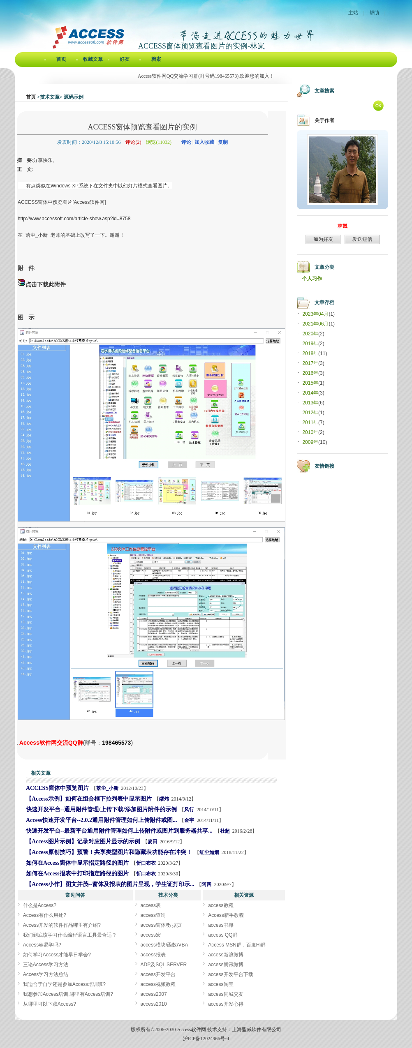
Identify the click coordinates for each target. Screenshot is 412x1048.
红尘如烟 (209, 852)
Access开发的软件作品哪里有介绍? (62, 925)
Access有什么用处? (44, 915)
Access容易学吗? (42, 945)
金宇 (189, 820)
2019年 (310, 343)
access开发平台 (158, 974)
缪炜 (164, 799)
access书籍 (220, 925)
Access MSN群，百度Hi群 (237, 945)
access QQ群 (222, 935)
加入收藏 (204, 142)
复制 (223, 142)
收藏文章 (93, 59)
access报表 (153, 955)
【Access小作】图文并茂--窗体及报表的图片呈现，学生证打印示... (110, 884)
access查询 (153, 915)
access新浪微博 (225, 955)
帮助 (374, 13)
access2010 (154, 1004)
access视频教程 (158, 984)
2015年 (310, 383)
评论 (186, 142)
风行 (189, 810)
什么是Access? (39, 905)
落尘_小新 (107, 788)
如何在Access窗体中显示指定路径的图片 (77, 863)
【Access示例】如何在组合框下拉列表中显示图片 (89, 799)
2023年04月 (315, 314)
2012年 (310, 413)
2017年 (310, 363)
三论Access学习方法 (46, 964)
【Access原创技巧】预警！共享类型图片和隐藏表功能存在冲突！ (109, 852)
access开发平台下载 (230, 974)
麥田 (152, 842)
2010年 (310, 432)
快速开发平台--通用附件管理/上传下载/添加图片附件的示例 (101, 809)
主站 (353, 13)
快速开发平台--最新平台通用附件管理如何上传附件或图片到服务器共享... (119, 831)
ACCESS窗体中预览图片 (57, 788)
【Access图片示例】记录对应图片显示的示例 (83, 841)
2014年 (310, 393)
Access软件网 (191, 1029)
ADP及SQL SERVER (164, 964)
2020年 (310, 334)
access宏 (151, 935)
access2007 (154, 994)
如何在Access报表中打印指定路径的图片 (77, 873)
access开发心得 (225, 1004)
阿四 (206, 884)
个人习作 (312, 279)
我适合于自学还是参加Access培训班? (64, 984)
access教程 (220, 905)
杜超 (225, 831)
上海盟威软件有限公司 (256, 1029)
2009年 (310, 442)
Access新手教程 (226, 915)
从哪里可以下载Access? (49, 1004)
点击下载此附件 (45, 284)
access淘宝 (220, 984)
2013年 (310, 403)
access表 (151, 905)
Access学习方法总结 (46, 974)
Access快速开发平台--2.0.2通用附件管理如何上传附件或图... (101, 820)
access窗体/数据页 (161, 925)
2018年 (310, 353)
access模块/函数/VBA (164, 945)
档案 (156, 59)
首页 (61, 59)
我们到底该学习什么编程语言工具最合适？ (70, 935)
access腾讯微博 (225, 964)
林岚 (342, 226)
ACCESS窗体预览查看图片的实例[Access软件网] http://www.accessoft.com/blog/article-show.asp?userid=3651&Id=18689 (17, 744)
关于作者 (324, 120)
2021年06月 (315, 324)
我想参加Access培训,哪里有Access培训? (68, 994)
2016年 (310, 373)
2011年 (310, 422)
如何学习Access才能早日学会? (57, 955)
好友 (125, 59)
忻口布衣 (146, 863)
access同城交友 (225, 994)
